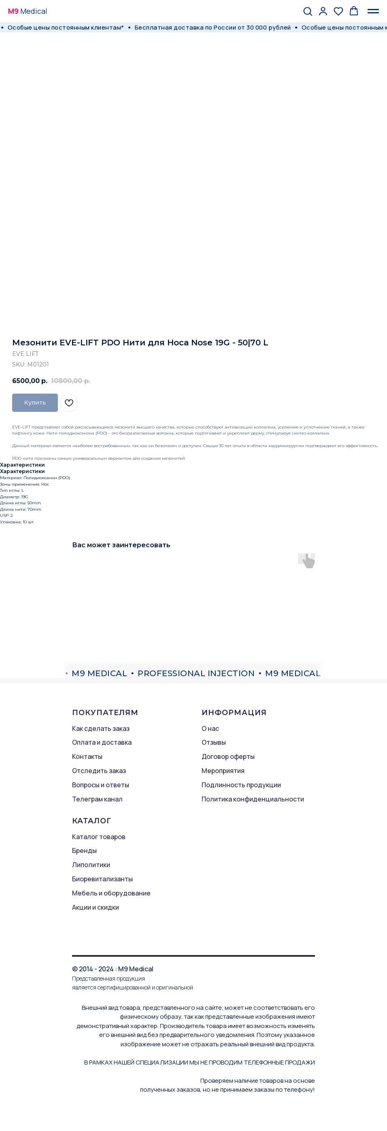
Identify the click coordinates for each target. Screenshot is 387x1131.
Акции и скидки (95, 907)
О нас (210, 728)
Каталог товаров (98, 836)
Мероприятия (223, 770)
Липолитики (91, 864)
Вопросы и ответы (100, 784)
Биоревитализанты (102, 878)
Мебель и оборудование (111, 893)
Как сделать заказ (101, 728)
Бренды (84, 850)
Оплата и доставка (102, 742)
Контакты (87, 756)
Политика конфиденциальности (253, 799)
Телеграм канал (97, 799)
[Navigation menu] (373, 11)
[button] (308, 11)
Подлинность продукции (241, 784)
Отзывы (214, 742)
